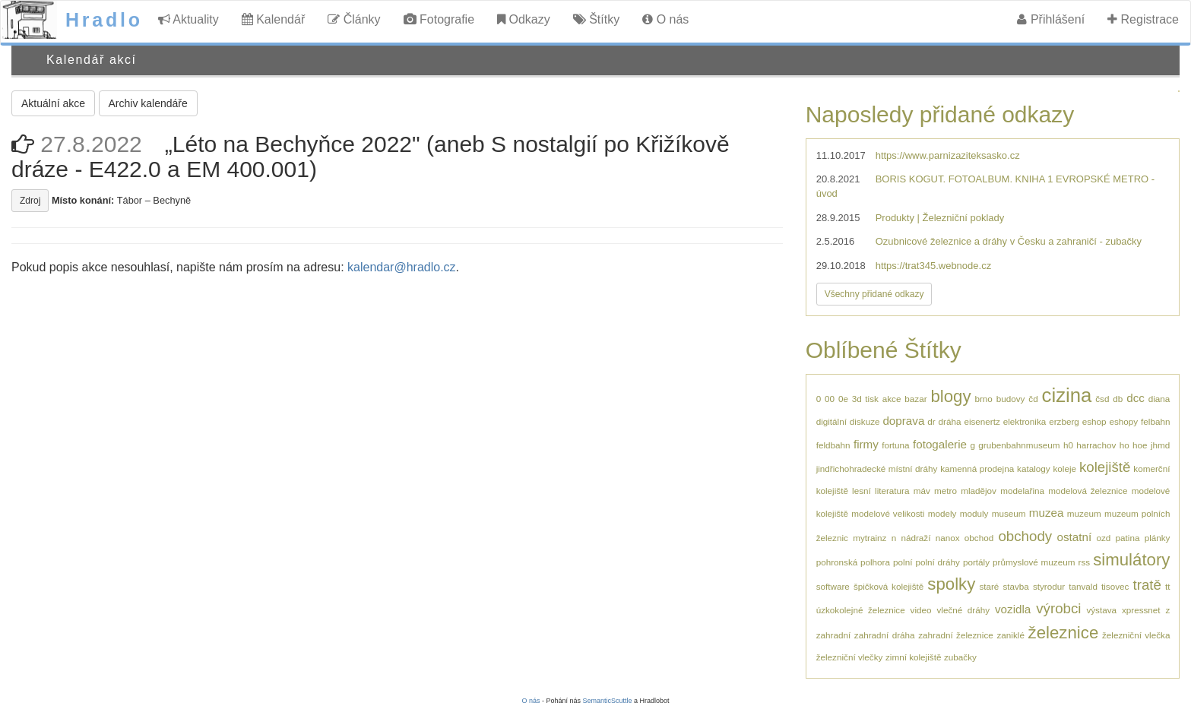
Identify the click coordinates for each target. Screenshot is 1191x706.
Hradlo (104, 19)
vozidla (1013, 609)
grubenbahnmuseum (1019, 445)
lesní (861, 490)
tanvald (1083, 586)
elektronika (1025, 421)
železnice (1063, 632)
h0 (1068, 445)
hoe (1140, 445)
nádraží (915, 538)
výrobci (1058, 608)
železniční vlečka (1136, 635)
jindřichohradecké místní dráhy (877, 468)
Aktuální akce (53, 103)
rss (1084, 562)
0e (843, 399)
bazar (915, 399)
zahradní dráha (884, 635)
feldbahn (833, 445)
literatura (892, 490)
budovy (1010, 399)
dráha (950, 421)
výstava (1101, 610)
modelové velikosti (887, 513)
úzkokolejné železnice (860, 610)
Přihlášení (1051, 19)
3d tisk (865, 399)
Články (354, 19)
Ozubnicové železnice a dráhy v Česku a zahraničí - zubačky (1009, 241)
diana (1159, 399)
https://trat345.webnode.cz (933, 265)
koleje (1064, 468)
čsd (1102, 399)
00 (830, 399)
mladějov (978, 490)
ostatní (1073, 536)
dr (931, 421)
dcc (1135, 397)
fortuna (895, 445)
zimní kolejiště (913, 657)
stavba (1015, 586)
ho (1124, 445)
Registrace (1143, 19)
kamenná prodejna (977, 468)
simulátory (1131, 559)
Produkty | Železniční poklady (940, 217)
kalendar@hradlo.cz (401, 267)
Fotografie (439, 19)
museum (1009, 513)
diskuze (865, 421)
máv (922, 490)
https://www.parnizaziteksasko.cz (948, 155)
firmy (866, 444)
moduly (974, 513)
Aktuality (188, 19)
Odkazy (523, 19)
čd (1032, 399)
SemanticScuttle (607, 700)
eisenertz (981, 421)
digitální (831, 421)
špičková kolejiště (888, 586)
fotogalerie (940, 444)
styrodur (1049, 586)
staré (989, 586)
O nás (665, 19)
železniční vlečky (849, 657)
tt (1167, 586)
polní (902, 562)
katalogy (1033, 468)
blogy (950, 396)
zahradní (833, 635)
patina (1128, 538)
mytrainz (869, 538)
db (1118, 399)
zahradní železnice (955, 635)
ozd (1103, 538)
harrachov (1096, 445)
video (921, 610)
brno (983, 399)
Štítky (596, 19)
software (833, 586)
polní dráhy (938, 562)
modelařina (1022, 490)
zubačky (960, 657)
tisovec (1115, 586)
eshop (1094, 421)
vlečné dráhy (963, 610)
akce (891, 399)
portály (976, 562)
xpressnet (1141, 610)
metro (945, 490)
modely (942, 513)
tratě (1146, 585)
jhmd (1160, 445)
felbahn (1155, 421)
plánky (1157, 538)
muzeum (1084, 513)
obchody (1025, 536)
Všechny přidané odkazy (874, 294)
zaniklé (1011, 635)
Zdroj (30, 200)
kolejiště (1105, 467)
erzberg (1064, 421)
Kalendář (274, 19)
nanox (948, 538)
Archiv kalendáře (148, 103)
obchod (979, 538)
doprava (903, 420)
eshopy (1123, 421)
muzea (1046, 512)
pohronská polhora (853, 562)
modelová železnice (1087, 490)
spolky (951, 584)
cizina (1067, 395)
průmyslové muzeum (1034, 562)
